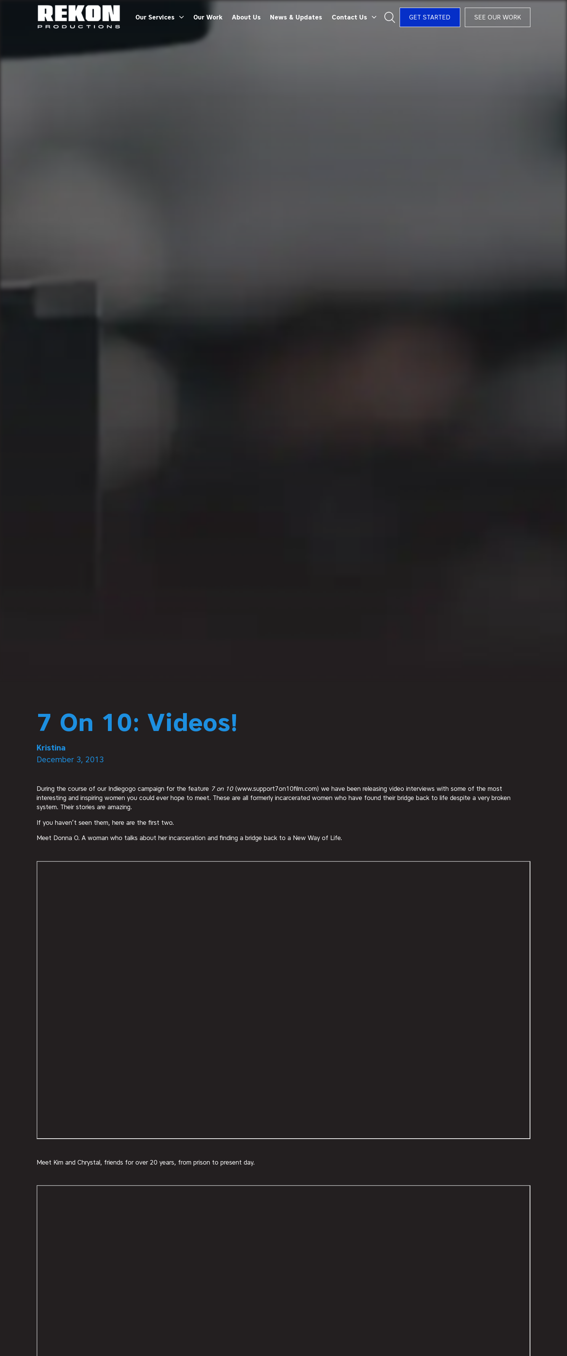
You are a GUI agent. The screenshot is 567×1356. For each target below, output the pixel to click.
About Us (246, 17)
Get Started (429, 17)
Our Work (208, 17)
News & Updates (296, 17)
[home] (79, 17)
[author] (284, 748)
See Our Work (497, 17)
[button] (160, 17)
